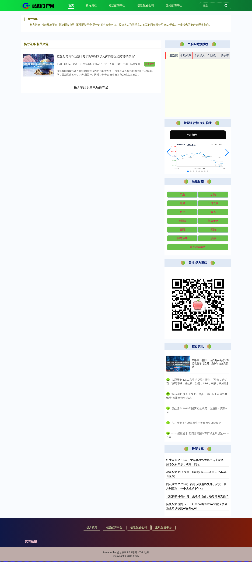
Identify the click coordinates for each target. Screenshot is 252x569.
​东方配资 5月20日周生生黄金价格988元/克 (196, 422)
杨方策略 (91, 5)
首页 (71, 5)
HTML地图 (143, 552)
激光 (213, 211)
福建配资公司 (145, 5)
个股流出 (213, 55)
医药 (182, 229)
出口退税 (213, 203)
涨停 (213, 238)
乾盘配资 (149, 64)
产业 (182, 194)
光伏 (182, 211)
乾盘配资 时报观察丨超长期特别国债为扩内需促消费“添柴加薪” (96, 56)
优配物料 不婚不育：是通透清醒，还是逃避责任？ (197, 496)
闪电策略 (182, 238)
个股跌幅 (185, 55)
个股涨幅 (172, 55)
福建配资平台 (117, 5)
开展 (182, 203)
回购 (213, 229)
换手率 (225, 55)
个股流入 (199, 55)
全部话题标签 (198, 246)
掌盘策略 (213, 220)
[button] (168, 152)
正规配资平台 (174, 5)
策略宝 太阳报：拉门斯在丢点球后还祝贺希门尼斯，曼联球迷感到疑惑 (210, 363)
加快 (213, 194)
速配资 (182, 220)
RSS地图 (132, 552)
